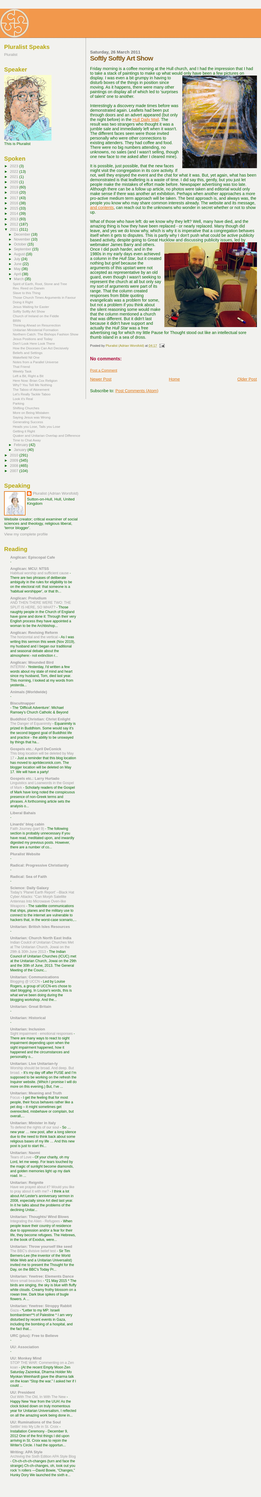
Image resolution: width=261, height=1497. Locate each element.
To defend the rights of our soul (35, 1127)
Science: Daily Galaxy (29, 888)
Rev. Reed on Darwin (29, 288)
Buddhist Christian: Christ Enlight (40, 719)
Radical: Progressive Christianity (39, 865)
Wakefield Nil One (26, 357)
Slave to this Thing (26, 293)
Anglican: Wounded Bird (32, 662)
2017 (14, 198)
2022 (14, 171)
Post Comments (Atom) (137, 390)
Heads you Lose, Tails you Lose (36, 426)
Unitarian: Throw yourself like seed (41, 1246)
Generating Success (28, 422)
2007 (14, 471)
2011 (14, 229)
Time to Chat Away (27, 440)
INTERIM (18, 667)
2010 (14, 455)
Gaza (15, 1310)
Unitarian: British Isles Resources (40, 926)
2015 (14, 208)
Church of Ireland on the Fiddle (36, 316)
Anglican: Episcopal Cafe (32, 557)
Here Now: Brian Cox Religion (35, 380)
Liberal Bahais (23, 813)
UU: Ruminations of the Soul (35, 1422)
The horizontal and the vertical (34, 637)
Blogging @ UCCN (25, 981)
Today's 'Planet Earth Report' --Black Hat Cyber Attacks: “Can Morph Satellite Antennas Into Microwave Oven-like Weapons (42, 899)
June (18, 264)
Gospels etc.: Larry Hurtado (34, 778)
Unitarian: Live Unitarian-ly (34, 1063)
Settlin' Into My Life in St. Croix (34, 1427)
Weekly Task (22, 371)
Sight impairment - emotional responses (41, 1034)
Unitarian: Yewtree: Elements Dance (42, 1276)
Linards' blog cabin (27, 824)
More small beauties (26, 1281)
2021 (14, 177)
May (18, 269)
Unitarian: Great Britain (30, 1006)
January (20, 450)
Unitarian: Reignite (26, 1182)
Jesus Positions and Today (32, 339)
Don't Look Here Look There (34, 343)
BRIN (17, 320)
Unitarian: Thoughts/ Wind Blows (39, 1217)
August (20, 254)
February (21, 445)
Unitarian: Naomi (25, 1153)
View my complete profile (26, 534)
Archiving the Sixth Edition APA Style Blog (43, 1456)
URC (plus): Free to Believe (34, 1335)
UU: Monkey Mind (25, 1358)
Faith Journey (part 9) (27, 829)
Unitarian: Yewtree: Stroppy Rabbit (41, 1306)
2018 (14, 192)
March (19, 279)
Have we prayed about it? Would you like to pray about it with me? (42, 1189)
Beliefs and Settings (28, 353)
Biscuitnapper (22, 703)
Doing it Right (23, 302)
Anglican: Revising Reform (34, 632)
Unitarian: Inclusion (27, 1029)
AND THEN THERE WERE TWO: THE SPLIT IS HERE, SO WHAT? (40, 605)
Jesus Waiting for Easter (31, 307)
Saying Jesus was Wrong (31, 417)
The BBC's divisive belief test (33, 1251)
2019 (14, 187)
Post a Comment (103, 370)
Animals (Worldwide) (28, 692)
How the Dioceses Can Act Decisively (41, 348)
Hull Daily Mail (146, 119)
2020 (14, 182)
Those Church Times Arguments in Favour (44, 297)
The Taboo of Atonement (31, 389)
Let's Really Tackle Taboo (31, 394)
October (20, 244)
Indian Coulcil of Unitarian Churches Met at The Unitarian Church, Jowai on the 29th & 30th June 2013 (41, 947)
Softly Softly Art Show (29, 311)
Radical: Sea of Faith (28, 876)
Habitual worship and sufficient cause (39, 573)
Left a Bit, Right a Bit (28, 376)
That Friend (21, 366)
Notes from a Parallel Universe (35, 362)
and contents (102, 207)
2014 (14, 213)
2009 (14, 460)
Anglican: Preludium (28, 598)
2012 (14, 224)
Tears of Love (21, 1157)
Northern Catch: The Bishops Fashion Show (45, 334)
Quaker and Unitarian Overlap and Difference (46, 435)
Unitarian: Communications (34, 977)
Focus (15, 1098)
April (18, 274)
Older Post (247, 379)
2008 (14, 465)
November (22, 239)
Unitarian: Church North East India (40, 938)
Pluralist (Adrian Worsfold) (55, 493)
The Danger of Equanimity (31, 724)
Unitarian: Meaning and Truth (36, 1093)
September (23, 249)
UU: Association (24, 1347)
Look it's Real (23, 399)
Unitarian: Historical (28, 1018)
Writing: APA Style (26, 1452)
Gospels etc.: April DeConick (35, 749)
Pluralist (10, 54)
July (17, 259)
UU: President (22, 1392)
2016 (14, 203)
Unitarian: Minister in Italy (33, 1123)
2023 (14, 166)
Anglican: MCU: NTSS (29, 568)
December (22, 234)
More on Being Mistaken (31, 412)
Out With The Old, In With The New (38, 1397)
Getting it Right (24, 431)
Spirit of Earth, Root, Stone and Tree (40, 284)
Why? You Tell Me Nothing (32, 385)
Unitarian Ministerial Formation (35, 330)
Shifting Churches (26, 408)
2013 (14, 219)
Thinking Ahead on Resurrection (36, 325)
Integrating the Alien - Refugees (35, 1221)
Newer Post (100, 379)
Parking (18, 403)
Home (174, 379)
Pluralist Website (25, 854)
